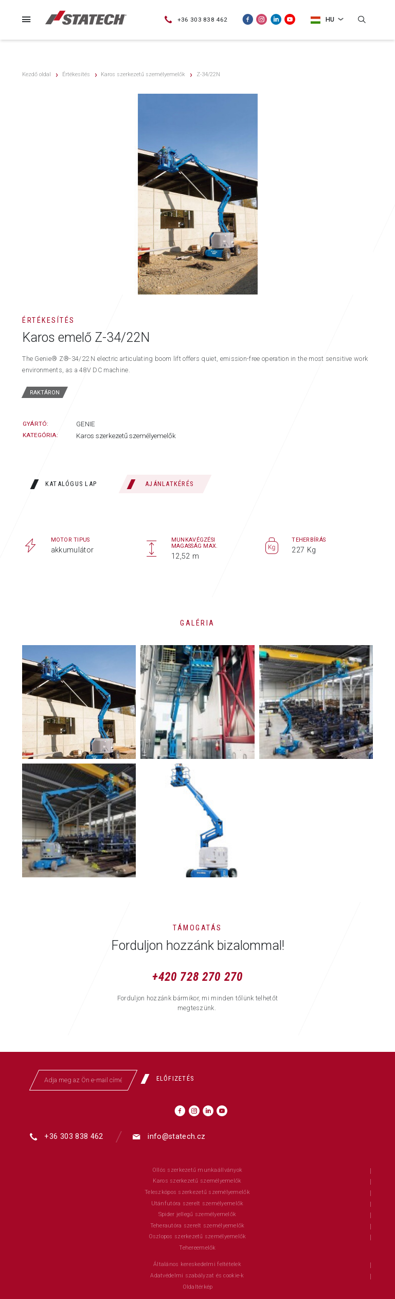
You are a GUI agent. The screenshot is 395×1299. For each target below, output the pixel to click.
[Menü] (26, 19)
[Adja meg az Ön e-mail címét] (83, 1080)
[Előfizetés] (171, 1079)
